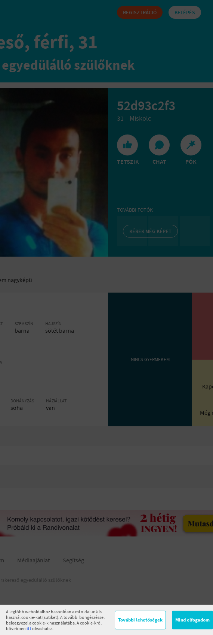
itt (29, 628)
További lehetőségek (140, 620)
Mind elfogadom (192, 620)
